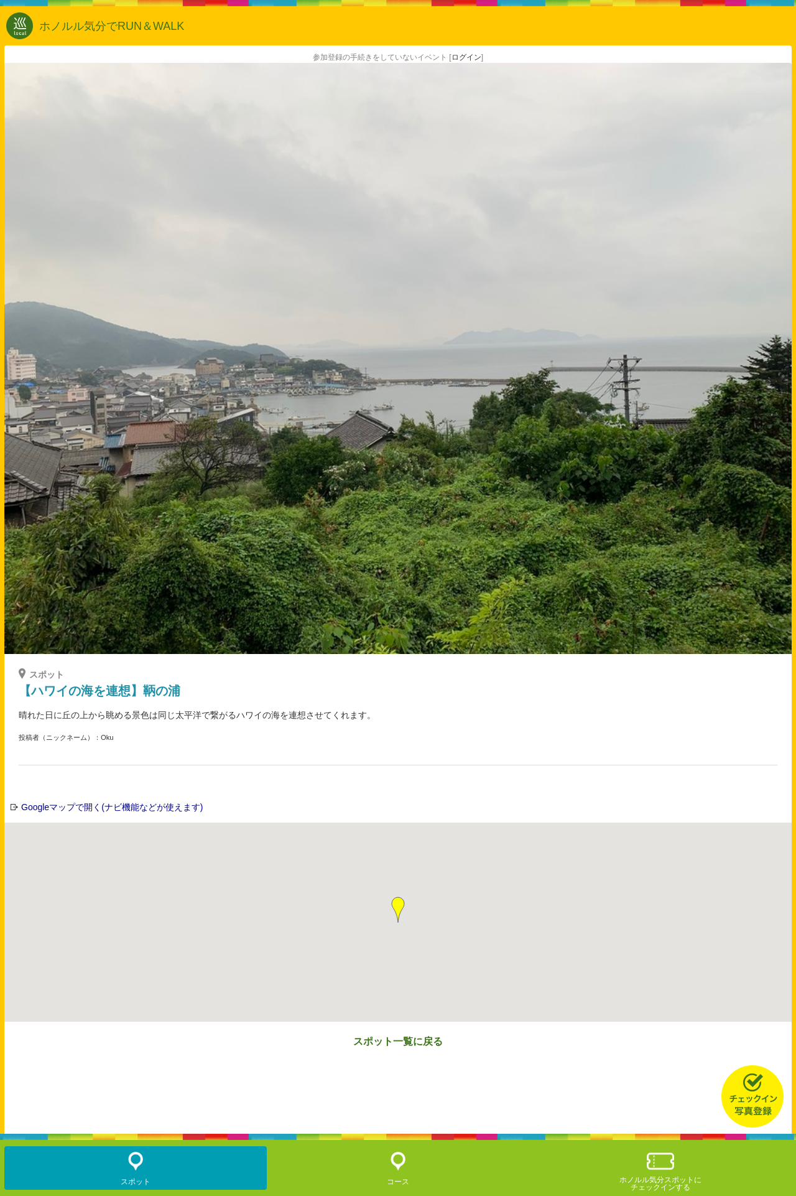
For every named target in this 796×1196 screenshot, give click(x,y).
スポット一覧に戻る (398, 1041)
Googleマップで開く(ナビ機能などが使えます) (112, 807)
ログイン (466, 57)
